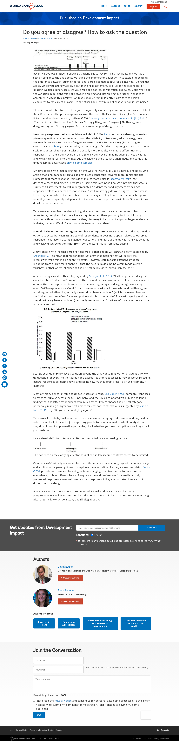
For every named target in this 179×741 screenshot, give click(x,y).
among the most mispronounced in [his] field (118, 118)
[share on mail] (4, 354)
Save (39, 715)
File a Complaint (162, 730)
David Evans (29, 38)
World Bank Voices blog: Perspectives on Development (100, 623)
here (57, 146)
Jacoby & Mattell (119, 179)
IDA (39, 738)
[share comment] (4, 384)
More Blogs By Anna (70, 601)
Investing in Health (44, 623)
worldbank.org (159, 2)
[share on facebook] (4, 360)
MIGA (51, 738)
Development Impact (101, 18)
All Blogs (115, 6)
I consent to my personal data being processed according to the (120, 542)
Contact (138, 6)
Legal (12, 730)
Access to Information (38, 730)
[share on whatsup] (4, 377)
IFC (45, 738)
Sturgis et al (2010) (100, 276)
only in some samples (80, 162)
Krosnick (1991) (42, 255)
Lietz (107, 134)
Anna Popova (45, 38)
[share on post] (4, 366)
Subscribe (152, 528)
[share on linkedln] (4, 372)
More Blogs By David (70, 578)
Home (103, 6)
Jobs (51, 730)
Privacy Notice (63, 700)
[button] (165, 6)
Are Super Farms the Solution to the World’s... (135, 623)
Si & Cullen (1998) (115, 393)
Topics (127, 6)
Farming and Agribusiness (68, 623)
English (36, 42)
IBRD (34, 738)
